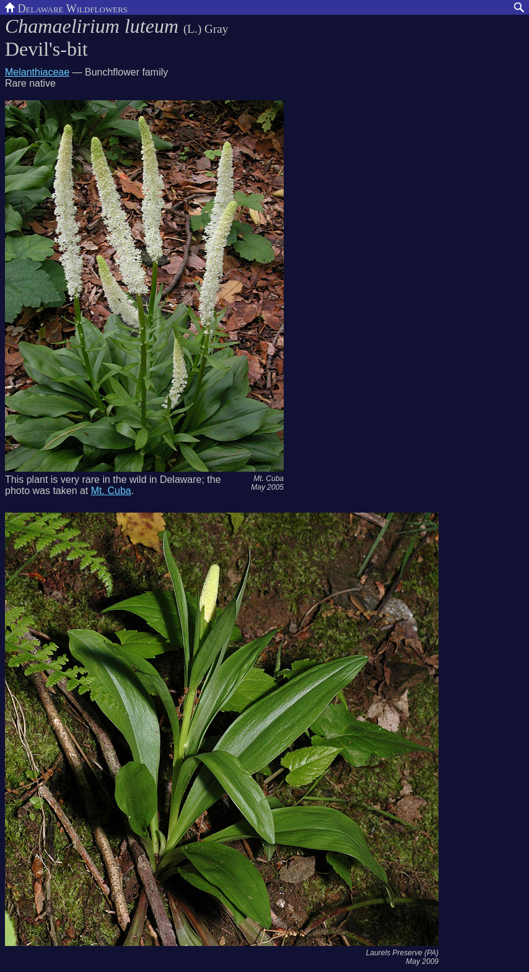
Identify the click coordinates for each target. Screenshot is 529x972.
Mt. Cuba (111, 490)
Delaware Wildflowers (66, 7)
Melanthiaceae (37, 72)
